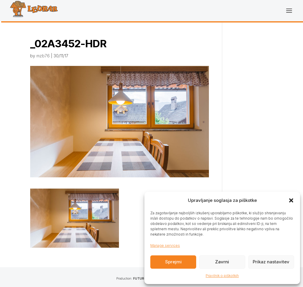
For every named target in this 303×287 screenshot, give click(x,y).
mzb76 (43, 55)
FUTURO (139, 278)
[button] (291, 200)
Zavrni (222, 262)
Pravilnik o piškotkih (222, 275)
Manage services (165, 245)
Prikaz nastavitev (271, 262)
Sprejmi (173, 262)
